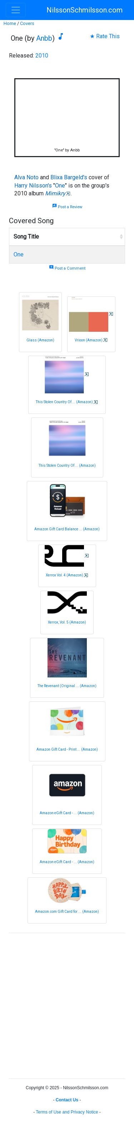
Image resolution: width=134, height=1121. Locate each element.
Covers (27, 23)
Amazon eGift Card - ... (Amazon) (67, 813)
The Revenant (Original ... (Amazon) (67, 686)
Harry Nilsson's (33, 185)
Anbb (44, 38)
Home (10, 23)
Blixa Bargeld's (68, 177)
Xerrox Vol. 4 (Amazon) (64, 575)
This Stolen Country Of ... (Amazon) (64, 402)
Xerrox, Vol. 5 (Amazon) (67, 622)
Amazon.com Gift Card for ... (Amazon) (67, 912)
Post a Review (67, 207)
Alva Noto (26, 177)
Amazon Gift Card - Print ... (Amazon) (67, 749)
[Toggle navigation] (16, 10)
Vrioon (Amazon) (89, 340)
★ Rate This (105, 36)
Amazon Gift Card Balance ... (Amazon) (67, 529)
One (60, 185)
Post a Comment (67, 268)
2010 (41, 55)
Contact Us (67, 1099)
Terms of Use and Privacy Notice (67, 1112)
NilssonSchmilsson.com (84, 10)
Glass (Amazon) (40, 340)
